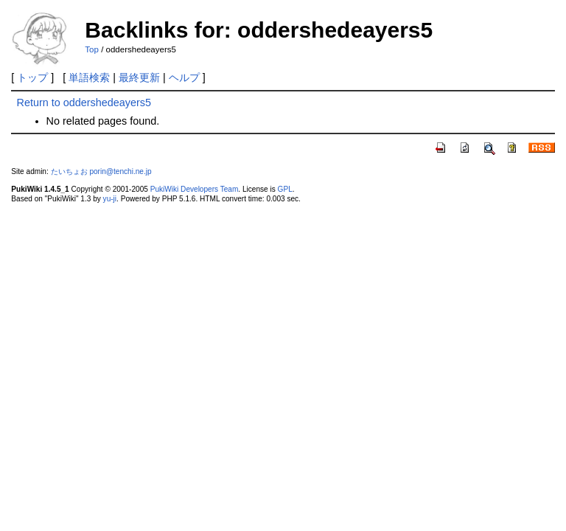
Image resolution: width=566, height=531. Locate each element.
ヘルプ (184, 77)
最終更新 (139, 77)
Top (92, 49)
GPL (285, 189)
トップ (32, 77)
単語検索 (89, 77)
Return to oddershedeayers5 (84, 102)
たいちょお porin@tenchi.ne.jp (101, 171)
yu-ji (109, 199)
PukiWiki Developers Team (194, 189)
